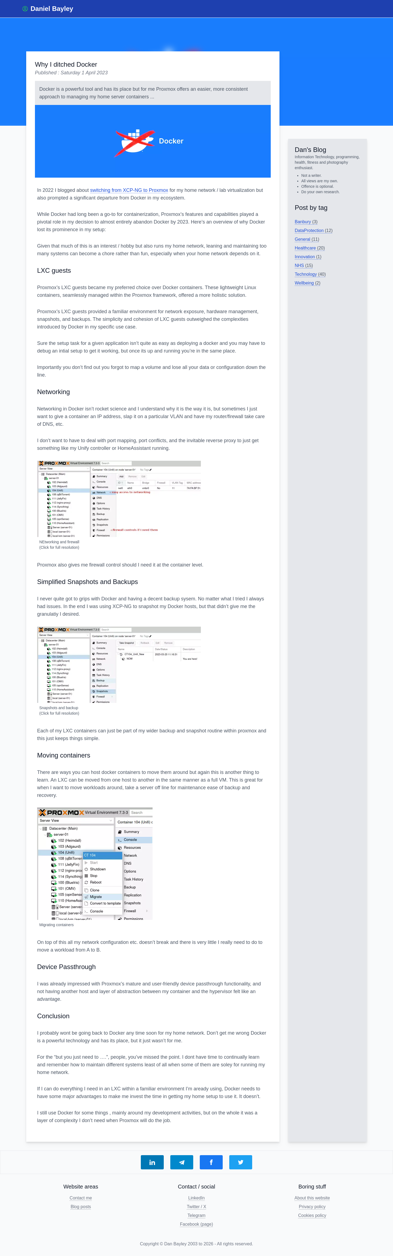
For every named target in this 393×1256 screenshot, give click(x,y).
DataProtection (314, 230)
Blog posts (81, 1206)
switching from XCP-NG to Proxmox (129, 190)
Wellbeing (307, 283)
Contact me (81, 1198)
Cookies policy (312, 1215)
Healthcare (310, 248)
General (307, 239)
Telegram (196, 1215)
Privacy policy (312, 1206)
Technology (310, 274)
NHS (304, 265)
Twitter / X (196, 1206)
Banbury (306, 221)
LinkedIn (196, 1198)
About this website (312, 1198)
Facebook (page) (196, 1224)
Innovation (308, 256)
